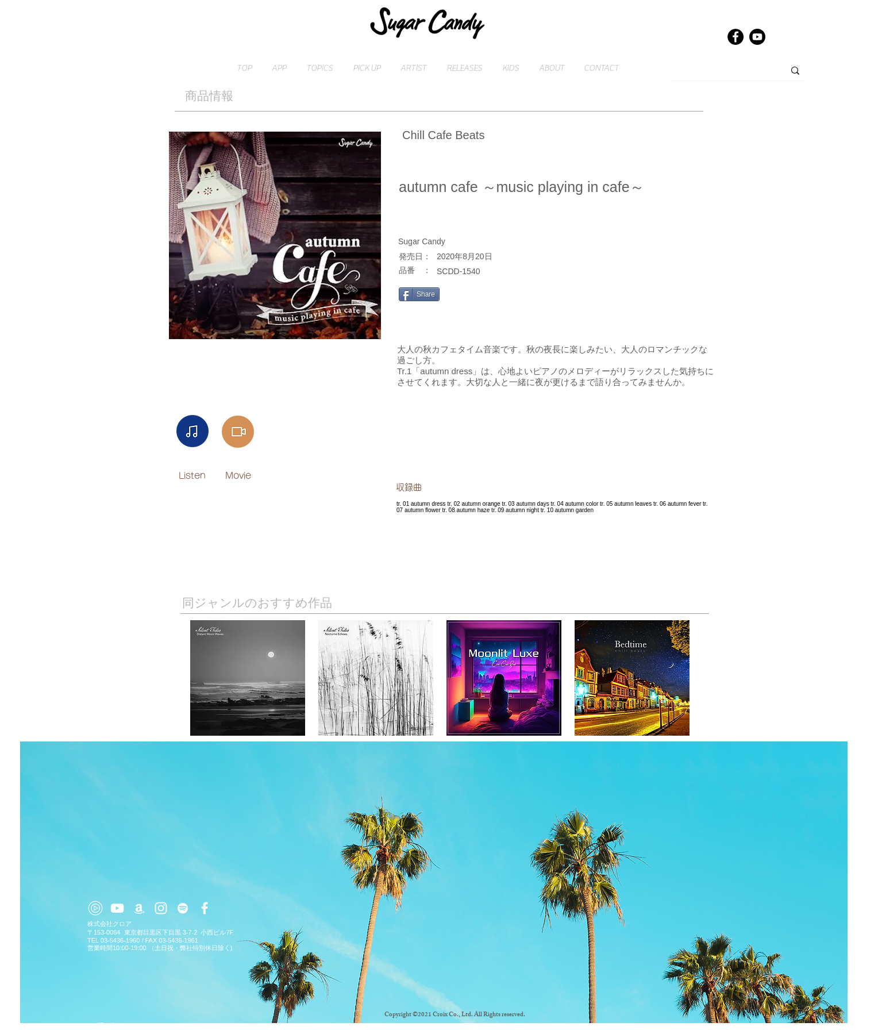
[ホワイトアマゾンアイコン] (139, 908)
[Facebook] (735, 37)
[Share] (419, 294)
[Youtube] (757, 37)
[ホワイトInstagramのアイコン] (161, 908)
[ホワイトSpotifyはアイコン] (183, 908)
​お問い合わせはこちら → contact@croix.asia (152, 1025)
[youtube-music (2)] (95, 908)
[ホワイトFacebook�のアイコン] (205, 908)
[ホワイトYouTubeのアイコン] (117, 908)
